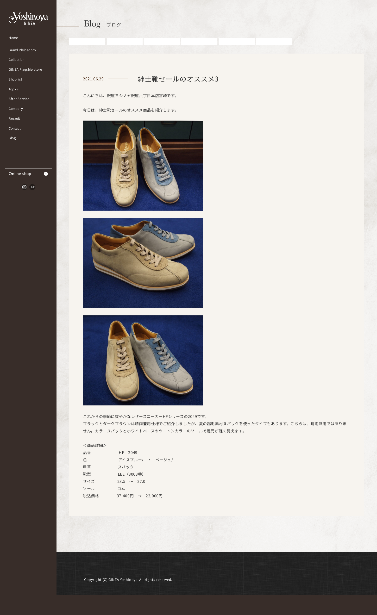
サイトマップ (272, 585)
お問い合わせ (185, 585)
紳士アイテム (162, 49)
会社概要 (92, 585)
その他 (274, 49)
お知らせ (124, 49)
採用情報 (118, 585)
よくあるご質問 (149, 585)
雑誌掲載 (236, 49)
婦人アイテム (199, 49)
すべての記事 (87, 49)
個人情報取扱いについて (229, 585)
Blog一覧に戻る (102, 546)
